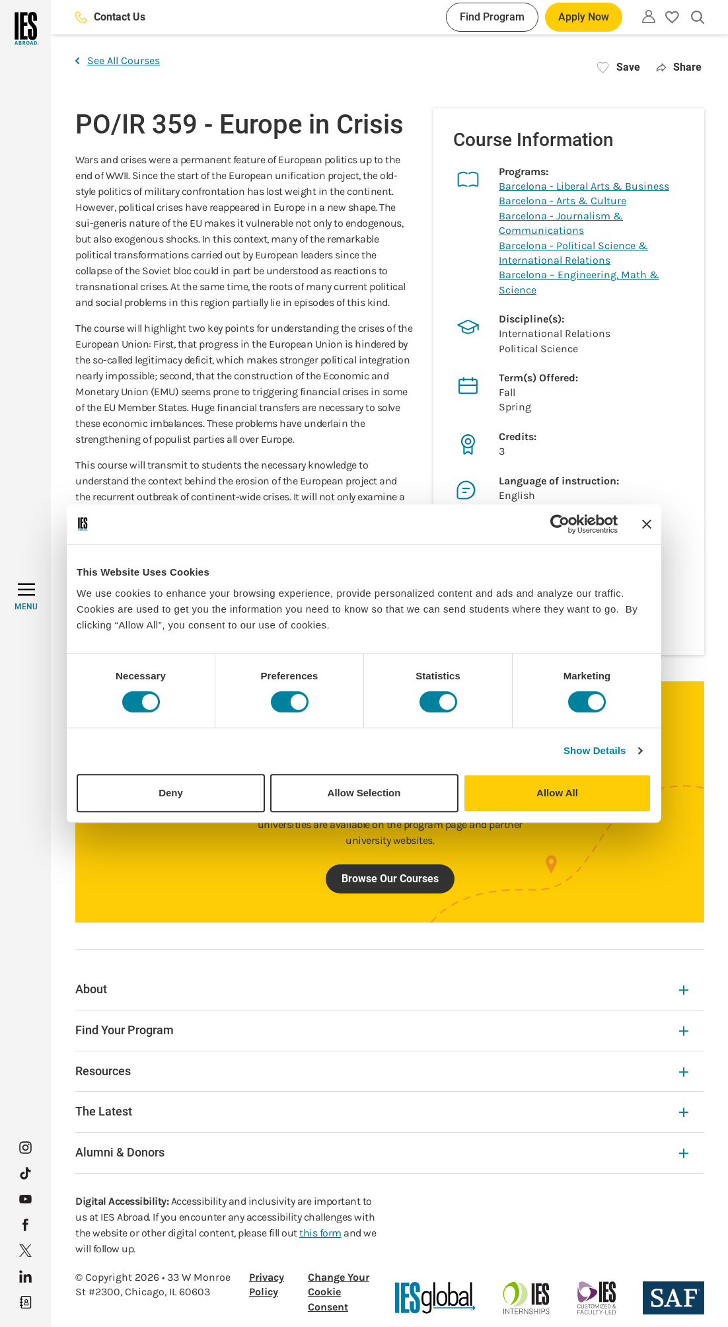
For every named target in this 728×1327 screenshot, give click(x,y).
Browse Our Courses (390, 878)
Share (679, 67)
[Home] (25, 28)
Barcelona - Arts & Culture (562, 200)
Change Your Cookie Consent (338, 1292)
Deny (171, 792)
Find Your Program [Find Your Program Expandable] (381, 1030)
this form (320, 1233)
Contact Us (110, 17)
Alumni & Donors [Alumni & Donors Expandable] (381, 1152)
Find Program (492, 17)
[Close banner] (646, 524)
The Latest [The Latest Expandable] (381, 1111)
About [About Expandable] (381, 989)
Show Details (595, 750)
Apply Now (583, 17)
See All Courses (117, 60)
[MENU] (26, 597)
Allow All (557, 792)
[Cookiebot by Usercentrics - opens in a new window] (560, 524)
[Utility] (648, 16)
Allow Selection (364, 792)
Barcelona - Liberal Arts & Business (584, 186)
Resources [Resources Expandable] (381, 1071)
